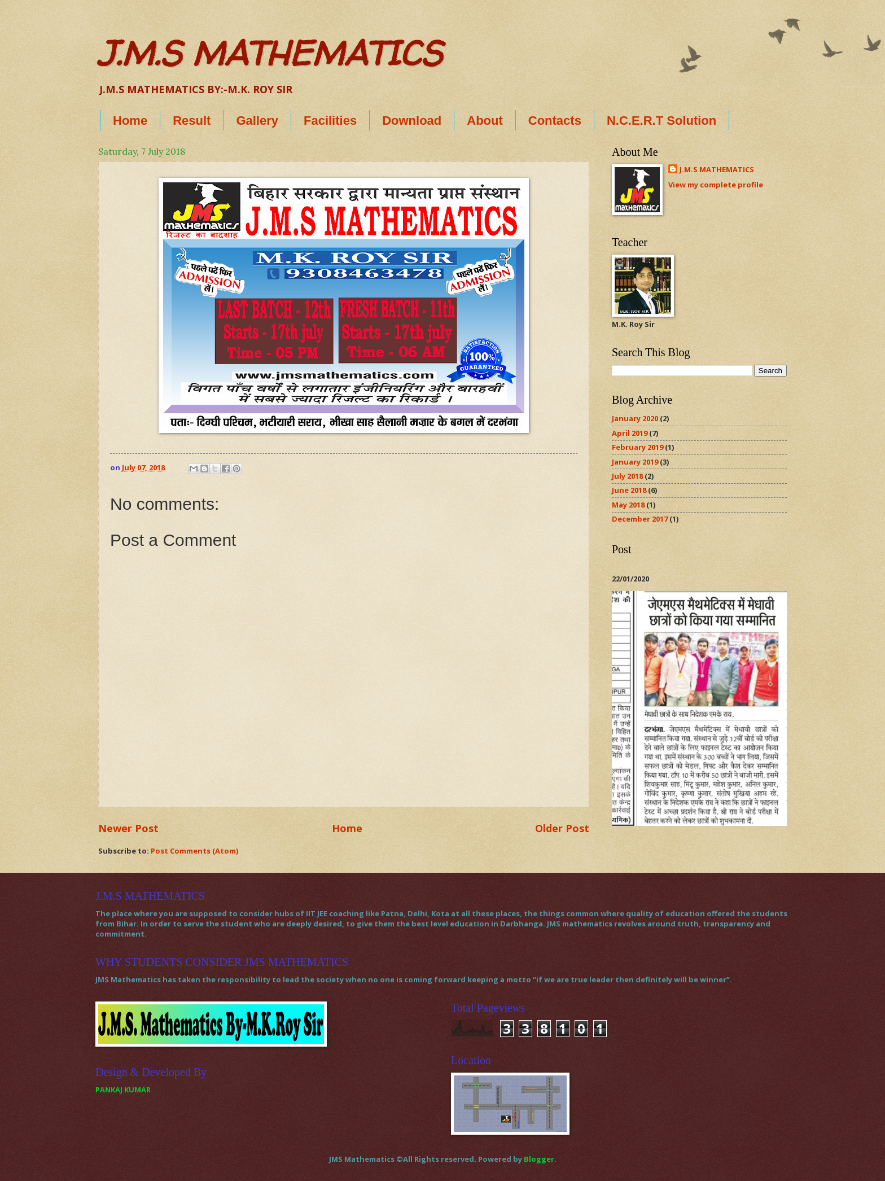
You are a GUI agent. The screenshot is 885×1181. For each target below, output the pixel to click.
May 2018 (628, 505)
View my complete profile (715, 185)
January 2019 (635, 462)
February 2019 (637, 447)
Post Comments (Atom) (194, 851)
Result (192, 120)
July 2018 (627, 476)
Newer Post (128, 828)
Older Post (562, 828)
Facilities (330, 120)
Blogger (539, 1159)
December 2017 (640, 519)
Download (411, 120)
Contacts (554, 120)
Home (130, 120)
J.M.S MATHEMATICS (270, 53)
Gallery (257, 120)
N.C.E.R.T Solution (661, 120)
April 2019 (629, 433)
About (485, 120)
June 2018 (629, 490)
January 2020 (635, 418)
